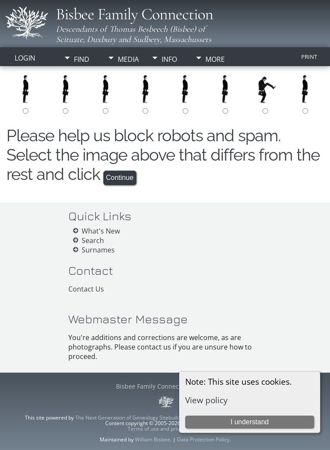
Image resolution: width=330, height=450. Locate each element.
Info (169, 59)
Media (128, 59)
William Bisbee (152, 439)
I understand (249, 422)
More (215, 59)
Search (93, 240)
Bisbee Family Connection (134, 14)
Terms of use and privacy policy (165, 428)
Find (81, 59)
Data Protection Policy (203, 439)
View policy (206, 400)
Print (309, 57)
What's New (101, 231)
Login (25, 58)
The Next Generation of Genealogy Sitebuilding (131, 417)
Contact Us (86, 289)
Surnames (98, 250)
